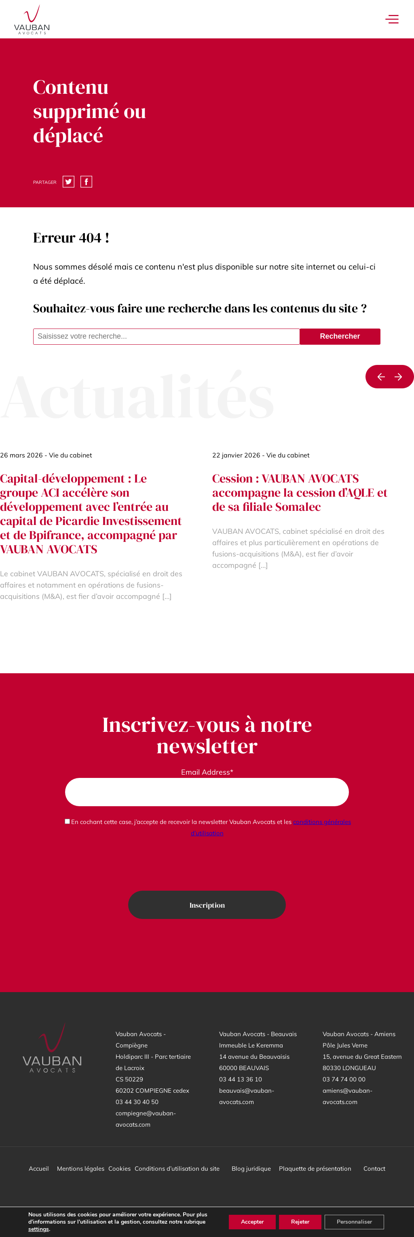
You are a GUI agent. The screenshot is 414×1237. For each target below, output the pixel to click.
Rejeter (300, 1222)
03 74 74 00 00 (344, 1079)
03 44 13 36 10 (240, 1079)
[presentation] (207, 865)
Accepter (252, 1222)
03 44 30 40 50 (137, 1102)
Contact (374, 1168)
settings (38, 1229)
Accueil (39, 1168)
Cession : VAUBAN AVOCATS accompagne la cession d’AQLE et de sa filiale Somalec (300, 492)
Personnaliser (354, 1222)
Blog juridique (251, 1168)
